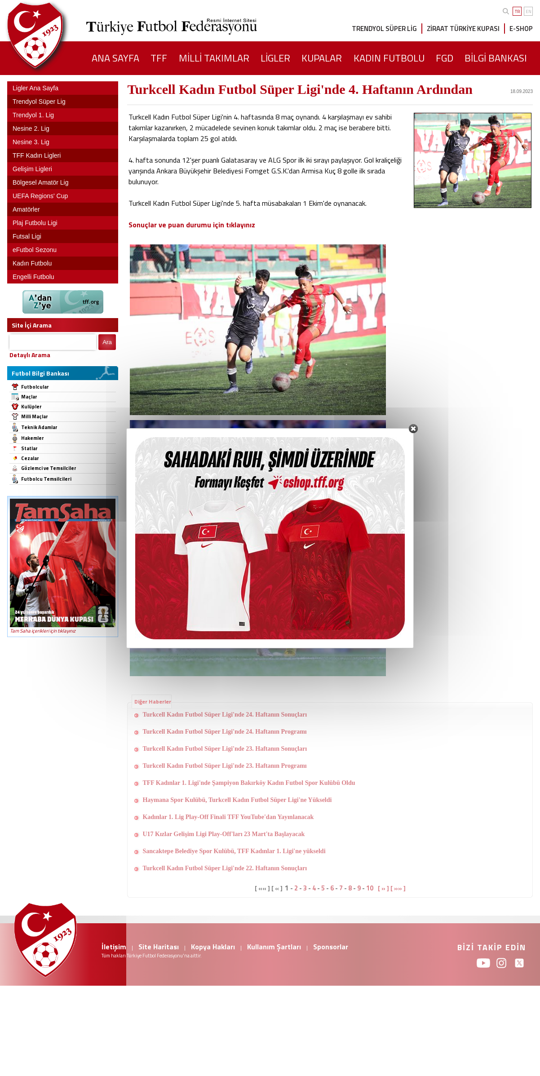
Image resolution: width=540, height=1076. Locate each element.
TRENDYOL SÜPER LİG (384, 28)
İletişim (114, 946)
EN (528, 11)
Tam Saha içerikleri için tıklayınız (42, 630)
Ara (107, 342)
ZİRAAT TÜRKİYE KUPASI (463, 28)
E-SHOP (521, 28)
